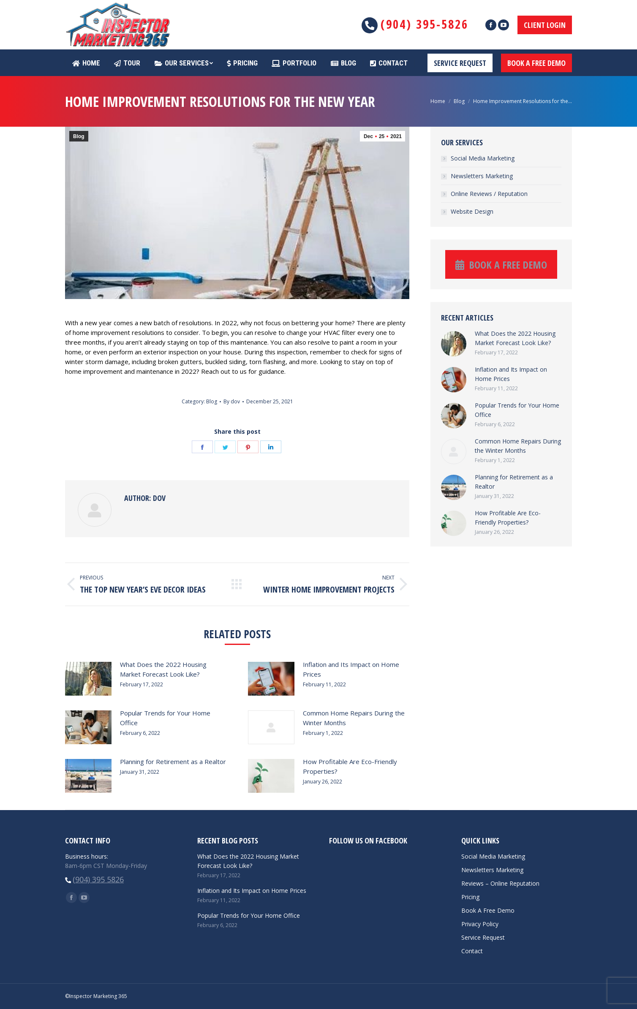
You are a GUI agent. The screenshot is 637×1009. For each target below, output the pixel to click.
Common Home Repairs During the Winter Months (354, 718)
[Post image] (88, 679)
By (231, 401)
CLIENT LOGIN (545, 25)
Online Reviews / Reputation (489, 194)
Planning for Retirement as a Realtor (173, 761)
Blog (459, 101)
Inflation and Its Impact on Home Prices (351, 669)
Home (437, 101)
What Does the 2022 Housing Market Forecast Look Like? (163, 669)
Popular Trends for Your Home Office (165, 718)
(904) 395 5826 (98, 879)
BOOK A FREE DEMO (536, 63)
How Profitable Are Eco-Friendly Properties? (350, 766)
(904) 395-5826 (424, 24)
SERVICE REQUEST (460, 63)
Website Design (472, 211)
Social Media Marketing (482, 158)
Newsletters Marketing (482, 176)
